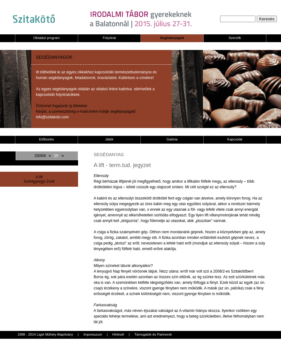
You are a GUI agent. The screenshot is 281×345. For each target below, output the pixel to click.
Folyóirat (109, 38)
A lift (39, 177)
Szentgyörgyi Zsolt (39, 181)
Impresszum (92, 334)
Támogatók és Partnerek (153, 334)
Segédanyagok (172, 38)
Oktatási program (46, 38)
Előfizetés (46, 139)
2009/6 (40, 156)
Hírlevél (118, 334)
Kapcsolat (234, 139)
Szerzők (235, 38)
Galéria (171, 139)
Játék (109, 139)
